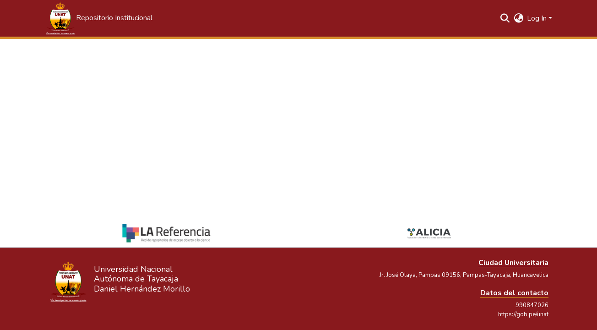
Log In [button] (537, 18)
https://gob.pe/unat (523, 314)
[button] (98, 18)
